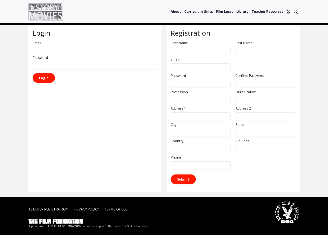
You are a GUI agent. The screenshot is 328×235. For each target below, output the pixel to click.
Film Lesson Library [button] (232, 11)
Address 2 (243, 108)
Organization (246, 92)
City (174, 124)
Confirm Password (250, 75)
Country (177, 141)
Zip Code (242, 141)
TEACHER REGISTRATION (48, 209)
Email (37, 43)
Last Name (244, 43)
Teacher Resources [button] (267, 11)
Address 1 (178, 108)
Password (40, 57)
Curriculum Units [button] (198, 11)
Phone (176, 157)
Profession (179, 92)
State (240, 124)
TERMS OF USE (116, 209)
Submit (183, 179)
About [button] (176, 11)
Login (44, 78)
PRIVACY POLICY (86, 209)
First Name (179, 43)
